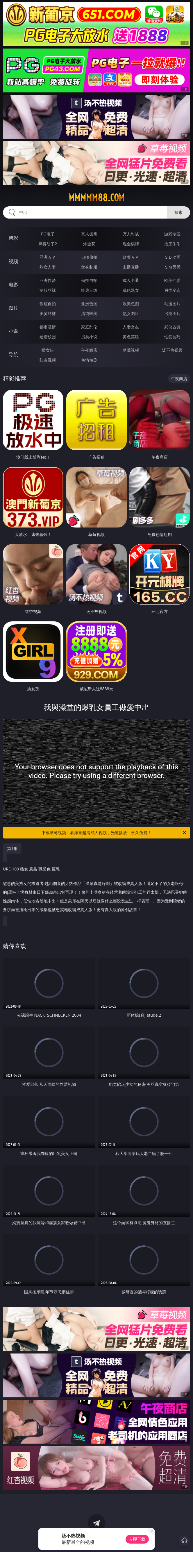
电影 (13, 284)
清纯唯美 (89, 313)
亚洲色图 (89, 303)
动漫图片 (172, 303)
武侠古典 (172, 327)
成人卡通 (131, 280)
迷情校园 (48, 336)
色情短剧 (89, 360)
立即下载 (137, 1539)
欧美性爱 (172, 280)
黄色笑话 (131, 336)
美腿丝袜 (48, 313)
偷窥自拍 (48, 303)
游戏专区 (172, 234)
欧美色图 (131, 303)
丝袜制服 (89, 267)
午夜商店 (89, 350)
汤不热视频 (172, 350)
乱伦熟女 (131, 290)
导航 (13, 354)
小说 (13, 331)
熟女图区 (131, 313)
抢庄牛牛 (172, 243)
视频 (13, 261)
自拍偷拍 (89, 257)
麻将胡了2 (47, 243)
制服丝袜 (48, 290)
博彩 (13, 238)
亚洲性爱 (48, 280)
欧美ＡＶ (131, 257)
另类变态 (172, 290)
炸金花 (89, 243)
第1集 (12, 848)
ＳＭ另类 (172, 267)
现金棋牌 (131, 243)
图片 (13, 308)
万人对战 (131, 234)
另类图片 (172, 313)
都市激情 (48, 327)
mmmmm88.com (96, 197)
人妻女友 (131, 327)
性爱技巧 (172, 336)
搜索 (178, 212)
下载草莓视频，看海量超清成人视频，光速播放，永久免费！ (114, 832)
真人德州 (89, 234)
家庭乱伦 (89, 327)
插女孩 (48, 350)
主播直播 (131, 267)
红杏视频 (48, 360)
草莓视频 (131, 350)
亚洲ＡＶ (48, 257)
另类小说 (89, 336)
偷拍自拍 (89, 280)
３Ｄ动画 (172, 257)
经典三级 (89, 290)
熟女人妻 (48, 267)
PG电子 (48, 234)
